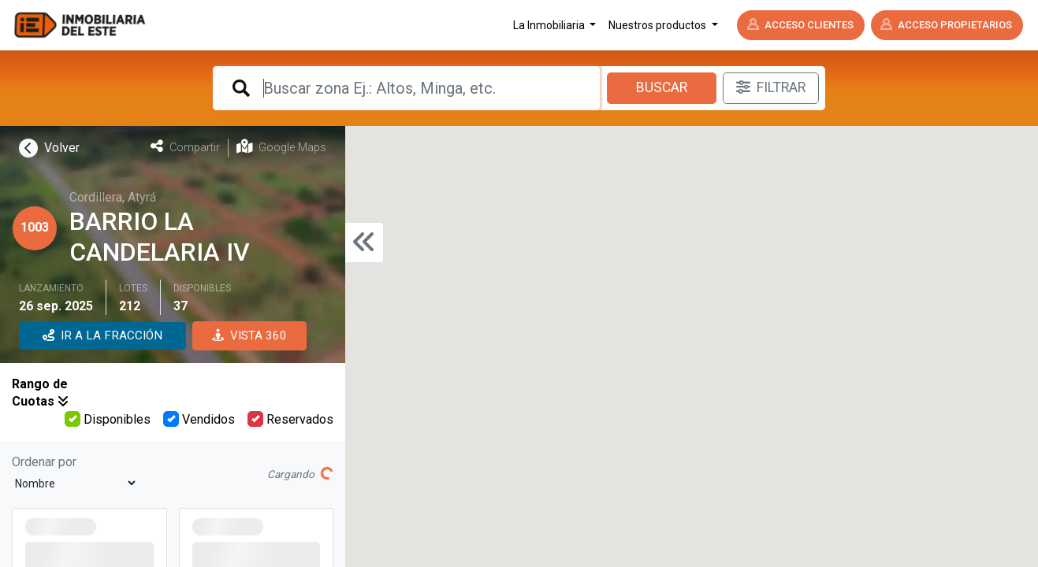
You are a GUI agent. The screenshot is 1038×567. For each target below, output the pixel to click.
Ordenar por (44, 461)
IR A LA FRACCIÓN (102, 335)
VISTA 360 (249, 335)
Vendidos (199, 419)
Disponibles (108, 419)
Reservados (290, 419)
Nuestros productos (658, 25)
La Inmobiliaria (550, 25)
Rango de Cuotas (40, 392)
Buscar (661, 87)
